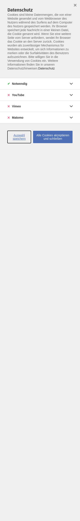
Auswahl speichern (19, 137)
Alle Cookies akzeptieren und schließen (52, 137)
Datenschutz (46, 68)
